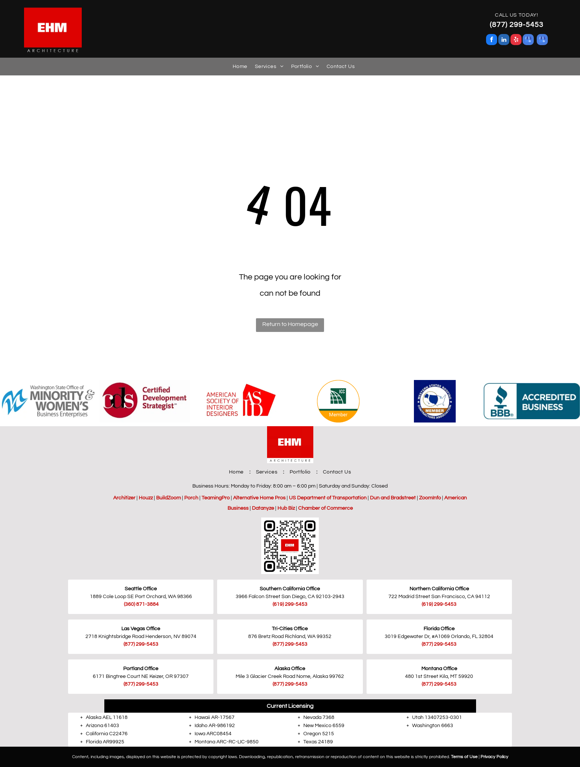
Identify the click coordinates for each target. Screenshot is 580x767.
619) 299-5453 (290, 604)
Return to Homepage (290, 324)
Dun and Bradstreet (393, 497)
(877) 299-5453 (141, 644)
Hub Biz (286, 508)
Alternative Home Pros (259, 497)
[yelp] (516, 40)
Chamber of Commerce (325, 508)
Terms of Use (464, 756)
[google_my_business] (528, 40)
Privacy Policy (494, 756)
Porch (191, 497)
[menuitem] (236, 67)
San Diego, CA (298, 596)
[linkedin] (503, 40)
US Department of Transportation (328, 497)
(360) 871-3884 (141, 604)
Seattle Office (141, 588)
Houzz (146, 497)
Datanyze (263, 508)
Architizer (124, 497)
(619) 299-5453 (439, 604)
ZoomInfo (430, 497)
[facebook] (491, 40)
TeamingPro (216, 497)
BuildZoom (168, 497)
